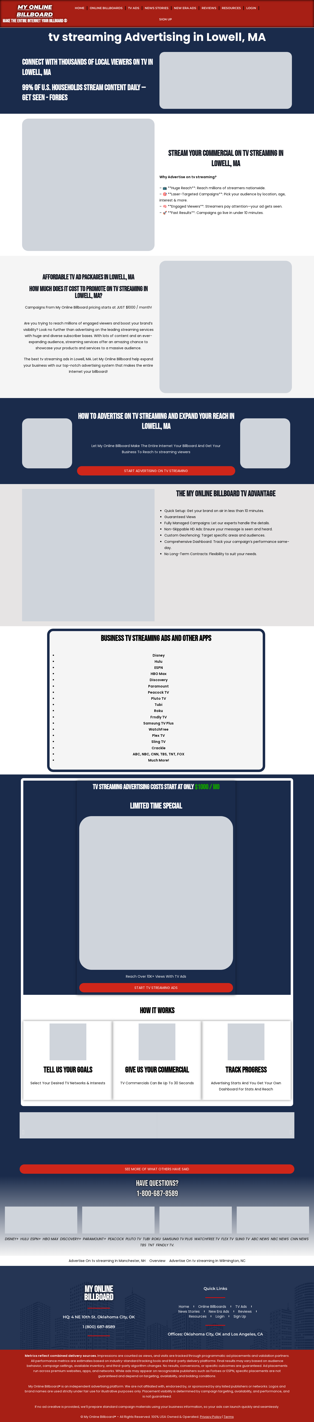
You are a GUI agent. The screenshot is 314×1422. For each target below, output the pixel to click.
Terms (229, 1416)
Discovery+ (70, 1238)
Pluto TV (133, 1238)
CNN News (299, 1238)
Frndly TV (158, 717)
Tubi (146, 1238)
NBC (145, 754)
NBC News (280, 1238)
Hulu (24, 1238)
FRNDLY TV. (165, 1245)
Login (251, 8)
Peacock (116, 1238)
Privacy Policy (211, 1416)
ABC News (260, 1238)
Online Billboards (106, 8)
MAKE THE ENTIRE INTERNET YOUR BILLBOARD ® (35, 21)
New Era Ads (185, 8)
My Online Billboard (35, 11)
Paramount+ (94, 1238)
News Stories (157, 8)
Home (79, 8)
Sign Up (165, 19)
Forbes (58, 98)
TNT (172, 754)
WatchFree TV (207, 1238)
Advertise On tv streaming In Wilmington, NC (207, 1260)
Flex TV (227, 1238)
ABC (136, 754)
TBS (163, 754)
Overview (157, 1260)
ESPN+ (35, 1238)
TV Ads (133, 8)
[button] (23, 1132)
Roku (156, 1238)
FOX (180, 754)
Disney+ (12, 1238)
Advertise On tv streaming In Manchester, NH (107, 1260)
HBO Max (50, 1238)
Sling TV (242, 1238)
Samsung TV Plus (177, 1238)
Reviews (209, 8)
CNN (154, 754)
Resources (231, 8)
